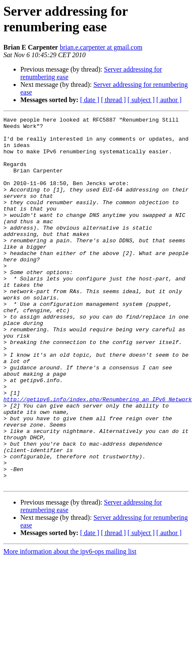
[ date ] (89, 99)
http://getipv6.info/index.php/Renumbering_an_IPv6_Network (97, 456)
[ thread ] (113, 99)
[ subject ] (141, 99)
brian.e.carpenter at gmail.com (101, 47)
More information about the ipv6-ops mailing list (69, 625)
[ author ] (169, 99)
